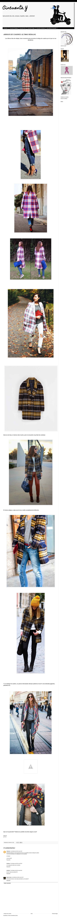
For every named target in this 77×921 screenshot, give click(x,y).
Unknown (8, 851)
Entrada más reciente (7, 913)
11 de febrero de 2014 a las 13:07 (16, 851)
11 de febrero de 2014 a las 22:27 (17, 877)
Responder (8, 859)
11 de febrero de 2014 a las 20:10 (16, 863)
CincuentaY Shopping (14, 28)
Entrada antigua (55, 913)
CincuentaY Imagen (31, 28)
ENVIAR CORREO (64, 98)
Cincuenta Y (15, 8)
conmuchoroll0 (9, 858)
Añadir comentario (7, 883)
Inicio (32, 913)
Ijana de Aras (9, 877)
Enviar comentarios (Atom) (13, 915)
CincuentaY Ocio (23, 28)
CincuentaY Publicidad (40, 28)
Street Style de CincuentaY (52, 28)
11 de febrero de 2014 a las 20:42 (16, 870)
